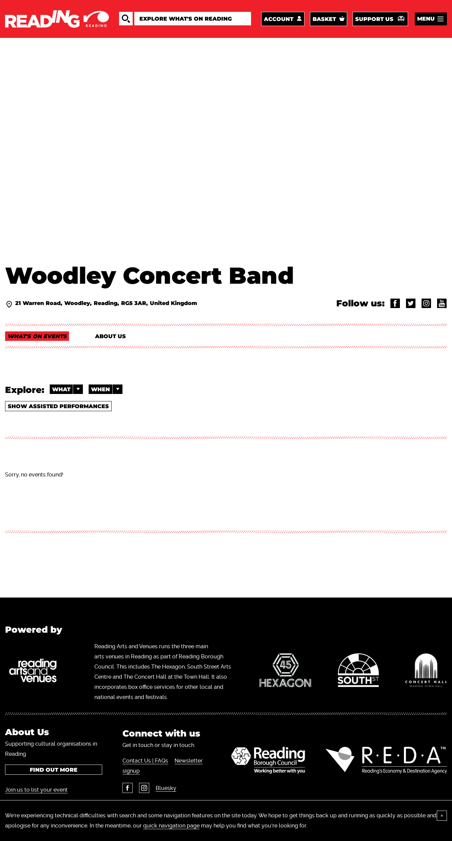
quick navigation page (171, 825)
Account (278, 19)
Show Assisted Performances (58, 406)
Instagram (144, 788)
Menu (426, 19)
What (67, 389)
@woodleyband (411, 303)
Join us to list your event (36, 790)
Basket (324, 19)
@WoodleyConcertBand (395, 303)
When (106, 389)
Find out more (53, 770)
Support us (374, 19)
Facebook (127, 788)
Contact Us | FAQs (145, 760)
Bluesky (166, 788)
